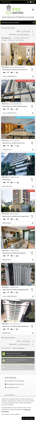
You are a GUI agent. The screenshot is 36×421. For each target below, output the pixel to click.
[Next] (32, 54)
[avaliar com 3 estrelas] (6, 348)
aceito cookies (28, 418)
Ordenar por (12, 34)
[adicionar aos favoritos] (33, 76)
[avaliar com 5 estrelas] (10, 348)
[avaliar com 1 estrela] (2, 348)
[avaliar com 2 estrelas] (4, 348)
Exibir (18, 31)
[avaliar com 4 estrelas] (8, 348)
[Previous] (3, 54)
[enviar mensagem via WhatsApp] (28, 2)
